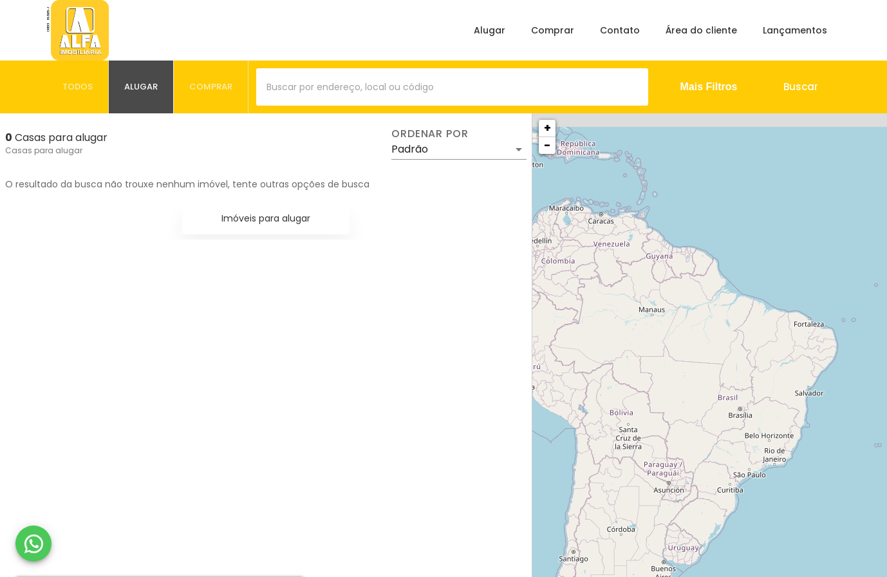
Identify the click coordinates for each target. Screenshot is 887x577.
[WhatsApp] (33, 543)
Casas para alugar (43, 150)
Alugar (489, 30)
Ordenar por (430, 134)
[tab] (78, 87)
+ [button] (547, 128)
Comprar (552, 30)
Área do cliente (701, 30)
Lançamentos (795, 30)
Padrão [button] (409, 149)
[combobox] (452, 87)
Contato (620, 30)
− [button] (547, 145)
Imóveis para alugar (265, 218)
